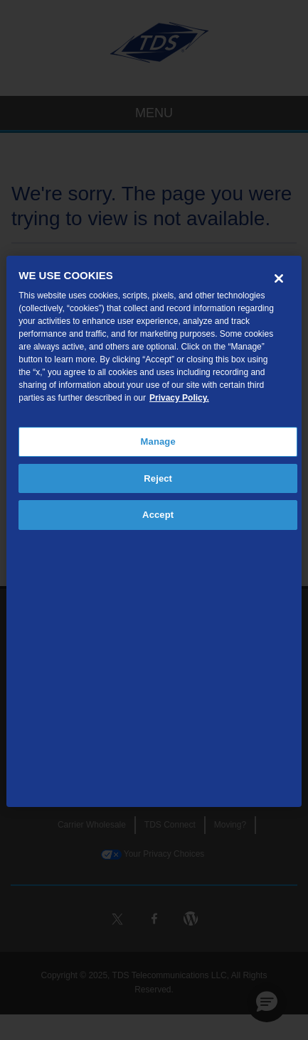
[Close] (278, 278)
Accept (158, 514)
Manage (158, 441)
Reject (158, 478)
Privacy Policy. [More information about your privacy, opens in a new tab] (179, 398)
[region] (154, 531)
